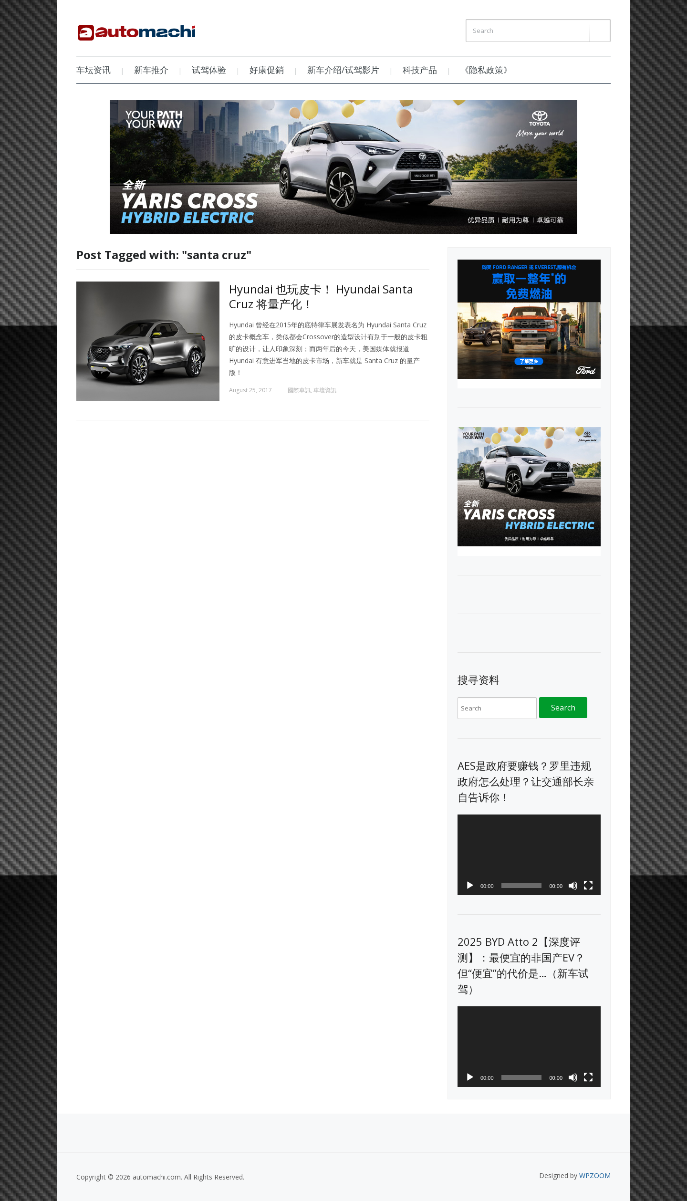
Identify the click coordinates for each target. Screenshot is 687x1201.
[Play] (470, 885)
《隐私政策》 (486, 69)
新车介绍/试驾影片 (343, 69)
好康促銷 (267, 69)
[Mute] (573, 885)
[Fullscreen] (588, 885)
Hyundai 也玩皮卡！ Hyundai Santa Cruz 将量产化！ (321, 296)
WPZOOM (595, 1175)
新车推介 (151, 69)
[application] (529, 855)
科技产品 (420, 69)
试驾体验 (209, 69)
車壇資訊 (324, 390)
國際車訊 (299, 390)
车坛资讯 (93, 69)
